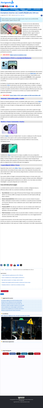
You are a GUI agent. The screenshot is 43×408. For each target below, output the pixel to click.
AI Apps (17, 10)
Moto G (40, 101)
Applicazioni (37, 9)
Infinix (16, 168)
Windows (5, 9)
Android (22, 9)
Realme (7, 136)
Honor (9, 155)
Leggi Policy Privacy (16, 401)
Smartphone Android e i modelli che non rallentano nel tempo (13, 284)
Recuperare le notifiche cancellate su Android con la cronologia (12, 305)
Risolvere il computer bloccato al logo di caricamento (10, 310)
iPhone (29, 9)
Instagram (21, 356)
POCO (8, 85)
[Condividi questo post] (42, 15)
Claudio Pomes (17, 15)
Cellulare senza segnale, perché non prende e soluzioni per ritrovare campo (16, 282)
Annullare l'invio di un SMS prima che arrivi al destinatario (11, 302)
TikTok (30, 353)
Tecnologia (25, 10)
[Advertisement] (21, 238)
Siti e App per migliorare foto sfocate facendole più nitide (11, 300)
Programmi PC (14, 9)
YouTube (6, 353)
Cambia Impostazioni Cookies (25, 401)
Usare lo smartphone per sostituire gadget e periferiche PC (13, 277)
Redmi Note (33, 73)
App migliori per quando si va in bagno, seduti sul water (12, 280)
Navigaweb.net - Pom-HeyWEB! (15, 399)
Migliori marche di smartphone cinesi (18, 55)
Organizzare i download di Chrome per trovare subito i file (11, 303)
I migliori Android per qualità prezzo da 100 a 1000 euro (12, 275)
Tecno (20, 168)
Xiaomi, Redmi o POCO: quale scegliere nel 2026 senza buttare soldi (25, 95)
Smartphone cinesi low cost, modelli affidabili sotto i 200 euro (19, 13)
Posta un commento (4, 291)
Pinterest (37, 353)
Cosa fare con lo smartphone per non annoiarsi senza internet (12, 308)
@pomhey (22, 15)
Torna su (2, 294)
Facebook (12, 353)
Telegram (24, 353)
